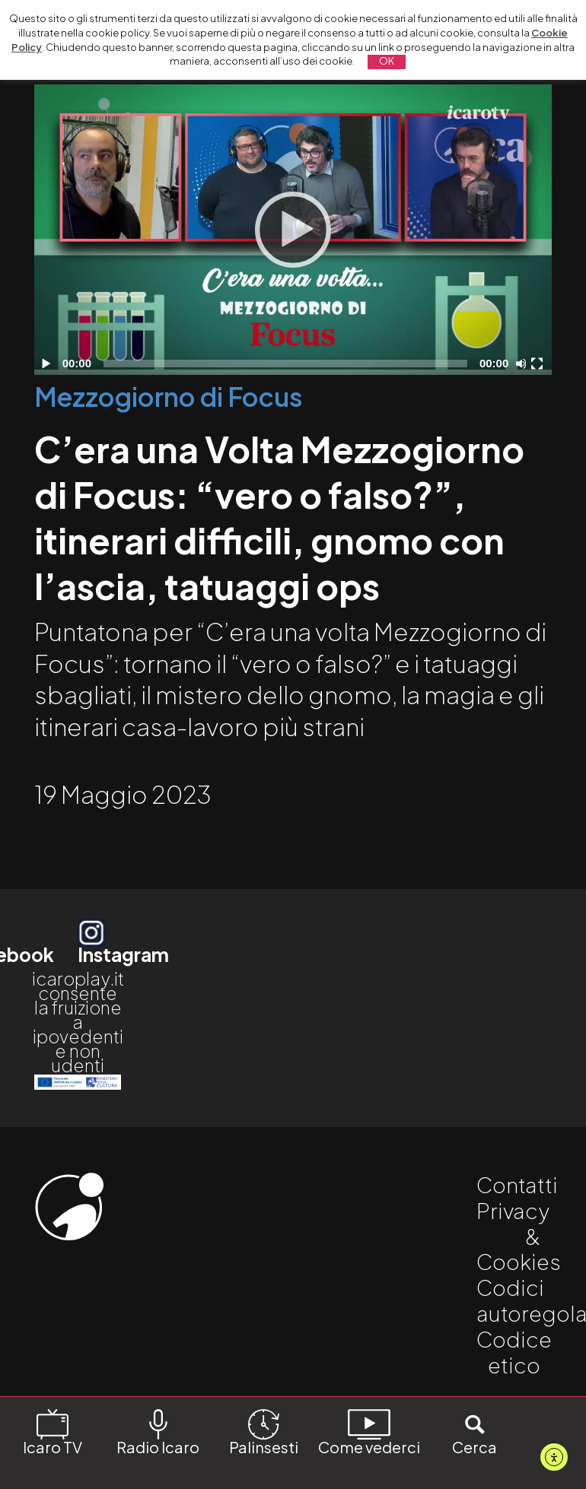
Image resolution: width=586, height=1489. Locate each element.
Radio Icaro (157, 1431)
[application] (292, 229)
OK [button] (386, 61)
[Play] (293, 230)
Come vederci (369, 1431)
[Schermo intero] (538, 363)
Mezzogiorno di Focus (168, 396)
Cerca (474, 1431)
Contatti (517, 1184)
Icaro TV (52, 1431)
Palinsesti (263, 1431)
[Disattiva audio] (523, 363)
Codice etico (514, 1351)
